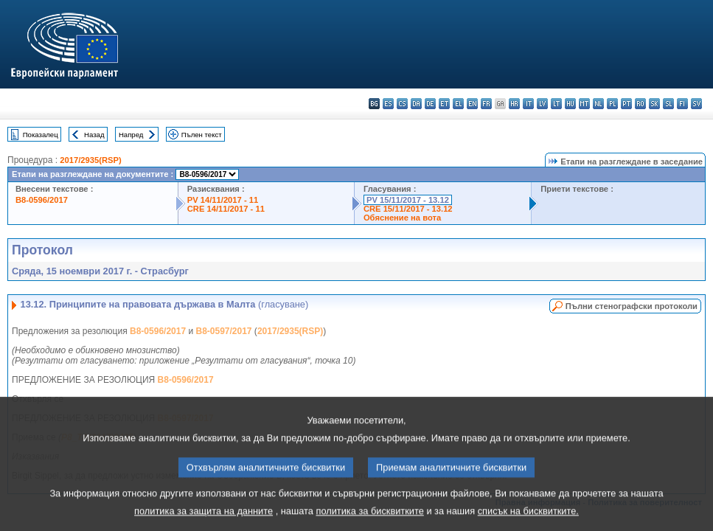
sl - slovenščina (668, 103)
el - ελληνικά (458, 103)
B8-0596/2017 (41, 199)
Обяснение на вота (402, 217)
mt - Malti (584, 103)
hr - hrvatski (514, 103)
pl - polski (612, 103)
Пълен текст (201, 135)
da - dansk (416, 103)
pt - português (626, 103)
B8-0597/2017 (223, 331)
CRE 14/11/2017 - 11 (226, 208)
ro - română (640, 103)
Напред (131, 135)
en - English (472, 103)
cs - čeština (402, 103)
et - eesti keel (444, 103)
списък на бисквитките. (528, 520)
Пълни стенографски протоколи (632, 306)
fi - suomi (682, 103)
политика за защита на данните (203, 520)
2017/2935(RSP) (90, 160)
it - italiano (528, 103)
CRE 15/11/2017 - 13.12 (408, 208)
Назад (94, 135)
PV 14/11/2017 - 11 (222, 199)
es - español (388, 103)
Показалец (40, 135)
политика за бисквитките (369, 520)
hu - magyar (570, 103)
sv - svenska (696, 103)
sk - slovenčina (654, 103)
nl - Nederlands (598, 103)
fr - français (486, 103)
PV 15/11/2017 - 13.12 (407, 199)
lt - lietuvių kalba (556, 103)
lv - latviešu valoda (542, 103)
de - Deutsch (430, 103)
